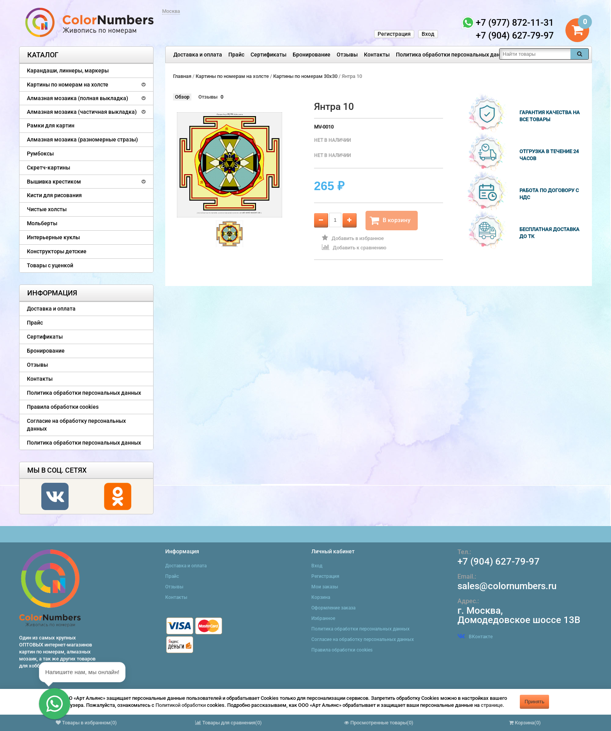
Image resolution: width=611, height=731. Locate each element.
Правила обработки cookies (63, 407)
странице (492, 705)
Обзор (182, 97)
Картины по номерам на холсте (67, 84)
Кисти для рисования (54, 195)
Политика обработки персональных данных (453, 54)
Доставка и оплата (197, 54)
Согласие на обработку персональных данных (76, 425)
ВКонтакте (475, 636)
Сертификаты (268, 54)
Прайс (236, 54)
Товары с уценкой (50, 265)
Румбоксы (40, 153)
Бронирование (311, 54)
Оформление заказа (333, 608)
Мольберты (42, 223)
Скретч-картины (48, 167)
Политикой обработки (180, 705)
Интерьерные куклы (53, 237)
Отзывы (347, 54)
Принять (534, 702)
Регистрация (394, 34)
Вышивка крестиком (54, 181)
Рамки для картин (50, 125)
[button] (54, 703)
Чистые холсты (47, 209)
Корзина (320, 597)
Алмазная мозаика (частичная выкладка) (82, 112)
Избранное (323, 618)
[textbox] (535, 54)
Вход (428, 34)
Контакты (377, 54)
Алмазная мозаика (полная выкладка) (77, 98)
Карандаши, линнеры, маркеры (68, 70)
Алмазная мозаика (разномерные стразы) (82, 139)
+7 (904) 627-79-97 (498, 561)
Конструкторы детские (57, 251)
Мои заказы (324, 587)
